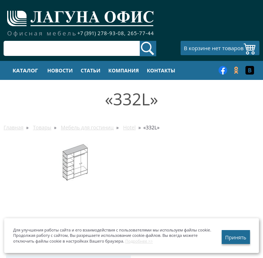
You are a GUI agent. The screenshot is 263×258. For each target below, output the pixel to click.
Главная (14, 127)
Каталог (25, 70)
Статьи (90, 70)
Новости (60, 70)
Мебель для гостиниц (87, 127)
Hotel (129, 127)
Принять (235, 237)
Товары (42, 127)
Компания (123, 70)
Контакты (161, 70)
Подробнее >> (139, 241)
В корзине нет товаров (214, 48)
